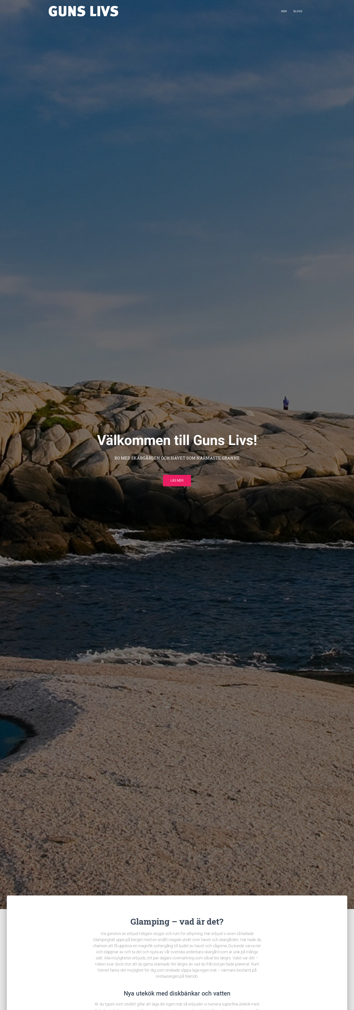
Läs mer (177, 480)
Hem (284, 11)
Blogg (297, 11)
